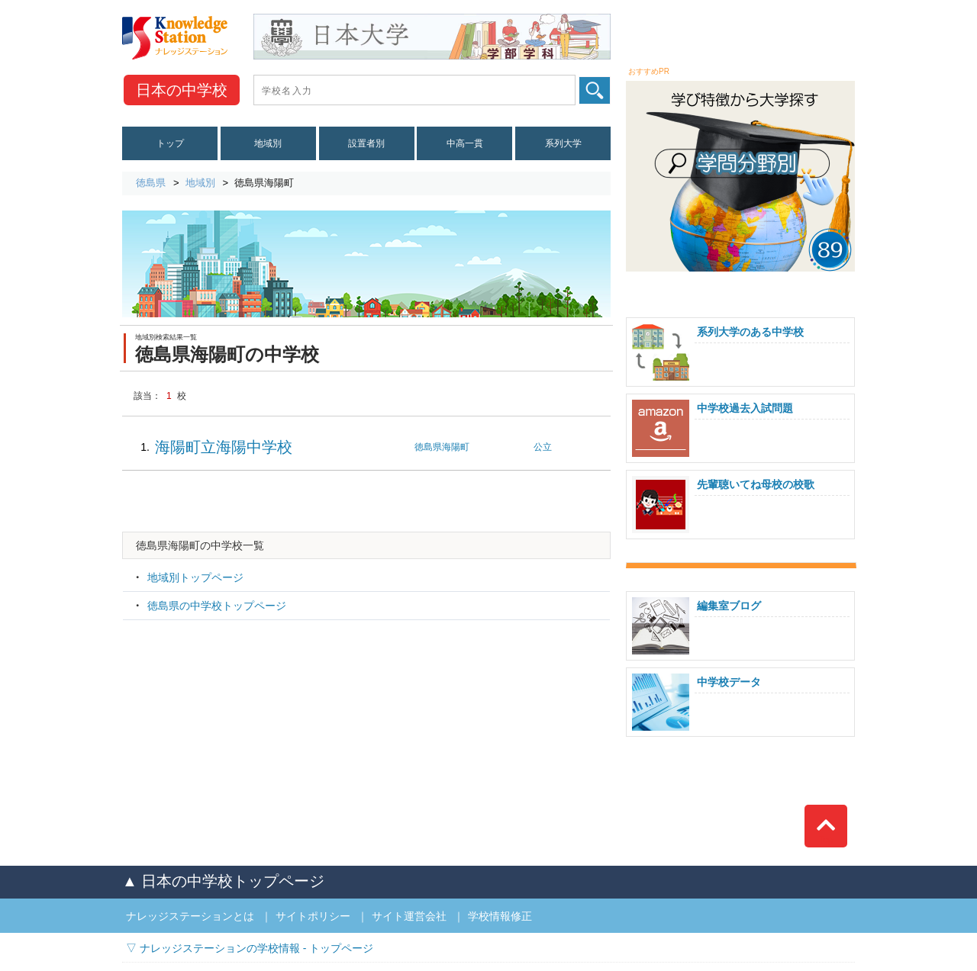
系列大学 (563, 143)
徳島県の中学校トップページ (216, 606)
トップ (170, 143)
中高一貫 (465, 143)
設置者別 (366, 143)
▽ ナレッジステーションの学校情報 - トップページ (249, 948)
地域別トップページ (195, 577)
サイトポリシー (313, 916)
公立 (543, 447)
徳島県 (151, 182)
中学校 (181, 90)
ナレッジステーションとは (190, 916)
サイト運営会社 (409, 916)
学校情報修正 (500, 916)
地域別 (268, 143)
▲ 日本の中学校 (223, 881)
